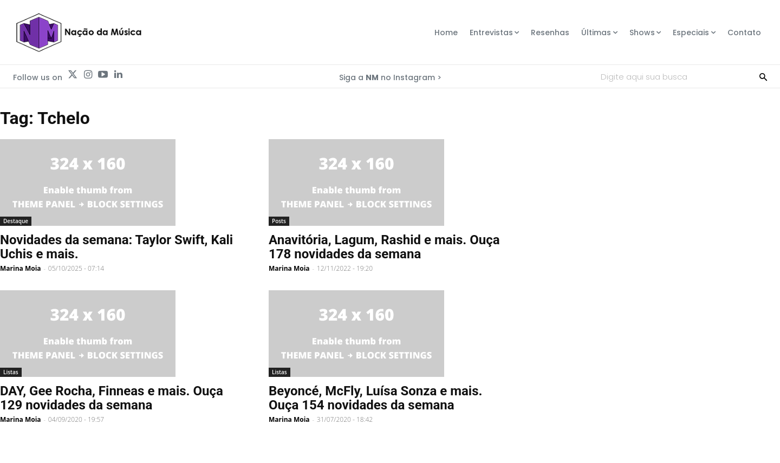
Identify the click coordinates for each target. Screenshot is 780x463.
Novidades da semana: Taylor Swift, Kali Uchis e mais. (116, 247)
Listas (10, 372)
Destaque (15, 221)
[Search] (763, 76)
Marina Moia (20, 268)
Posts (279, 221)
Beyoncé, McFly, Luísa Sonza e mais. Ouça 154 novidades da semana (375, 398)
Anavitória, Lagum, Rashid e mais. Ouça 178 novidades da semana (384, 247)
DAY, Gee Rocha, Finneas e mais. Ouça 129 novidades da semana (111, 398)
